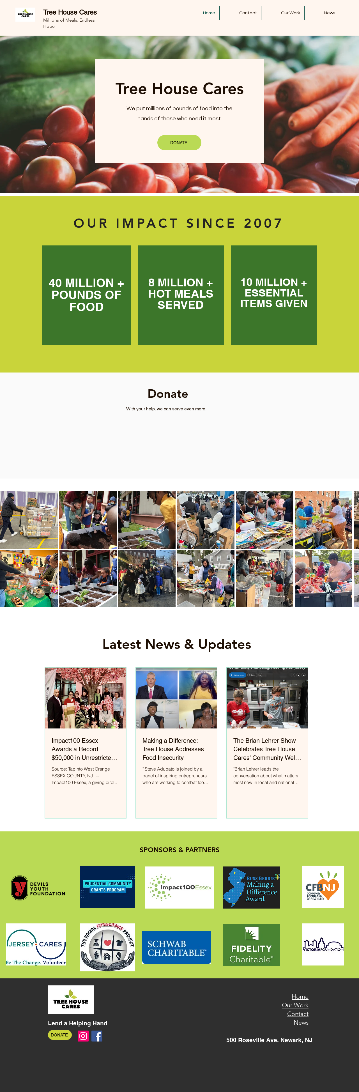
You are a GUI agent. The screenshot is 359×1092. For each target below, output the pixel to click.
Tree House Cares (70, 12)
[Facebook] (96, 1036)
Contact (298, 1014)
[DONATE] (179, 142)
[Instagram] (83, 1036)
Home (300, 996)
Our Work (295, 1005)
